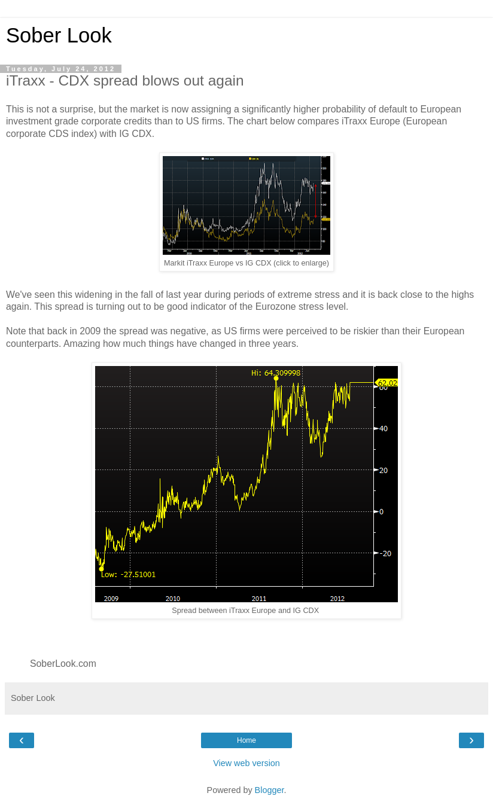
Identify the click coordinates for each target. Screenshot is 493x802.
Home (246, 740)
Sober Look (59, 35)
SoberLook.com (63, 663)
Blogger (269, 790)
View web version (246, 763)
